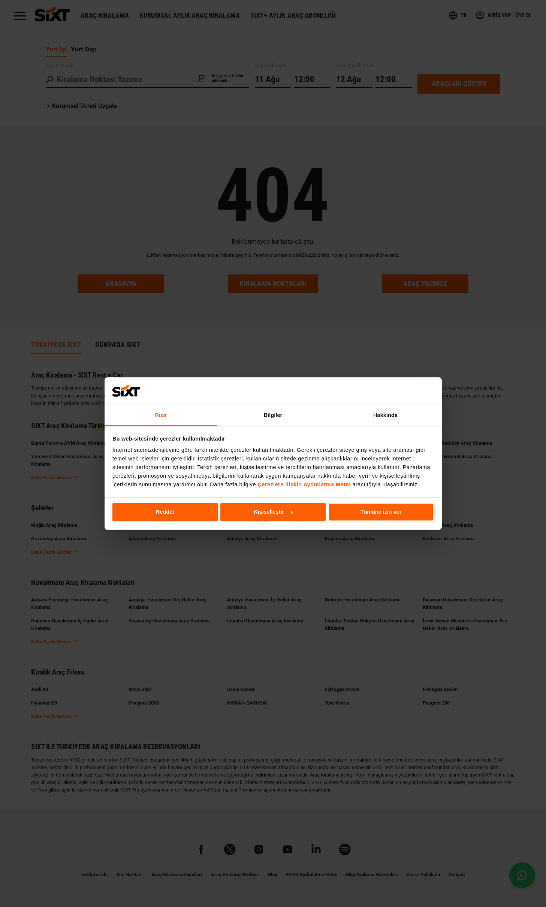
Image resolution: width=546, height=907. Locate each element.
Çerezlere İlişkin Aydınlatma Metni (304, 484)
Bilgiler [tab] (273, 415)
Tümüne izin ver (381, 512)
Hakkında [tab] (385, 415)
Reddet (165, 512)
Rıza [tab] (160, 415)
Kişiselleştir (273, 512)
